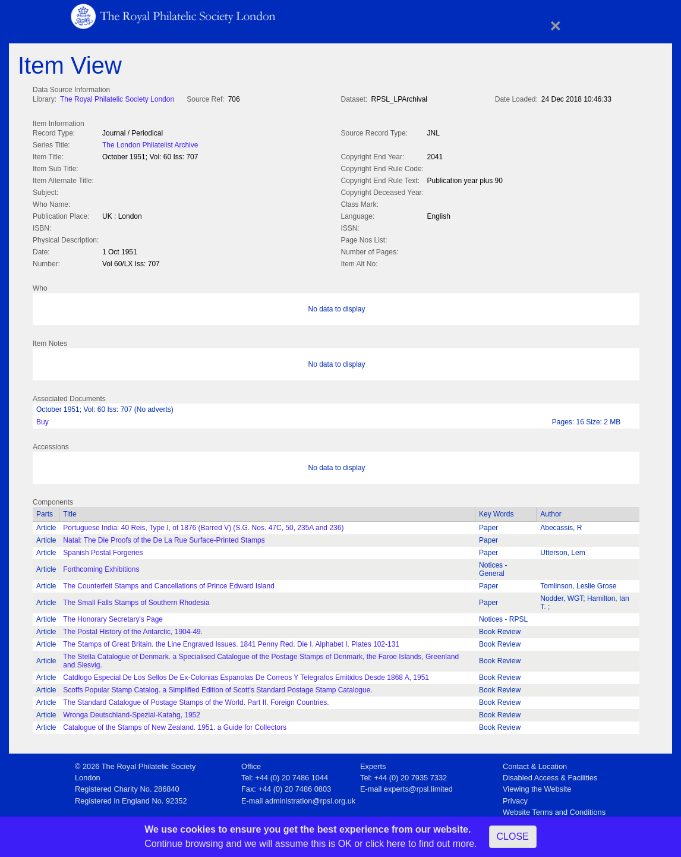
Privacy (515, 798)
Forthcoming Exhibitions (101, 567)
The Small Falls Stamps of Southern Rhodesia (136, 600)
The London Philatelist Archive (150, 144)
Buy (42, 419)
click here (385, 844)
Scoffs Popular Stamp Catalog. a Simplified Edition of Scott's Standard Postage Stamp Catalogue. (217, 687)
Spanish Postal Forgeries (103, 550)
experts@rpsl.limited (418, 786)
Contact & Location (535, 764)
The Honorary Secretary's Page (113, 617)
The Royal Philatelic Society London (117, 99)
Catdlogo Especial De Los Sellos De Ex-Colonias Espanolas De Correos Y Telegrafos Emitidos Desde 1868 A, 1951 (246, 675)
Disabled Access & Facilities (550, 775)
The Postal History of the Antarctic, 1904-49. (133, 629)
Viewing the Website (537, 786)
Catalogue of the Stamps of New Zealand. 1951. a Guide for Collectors (174, 725)
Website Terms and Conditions (554, 809)
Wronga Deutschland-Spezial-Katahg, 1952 (131, 712)
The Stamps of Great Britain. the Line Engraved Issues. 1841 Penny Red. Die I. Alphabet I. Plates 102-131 (231, 642)
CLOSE (513, 836)
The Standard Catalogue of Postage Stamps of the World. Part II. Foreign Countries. (196, 700)
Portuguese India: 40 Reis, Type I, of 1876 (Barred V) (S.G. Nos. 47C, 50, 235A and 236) (203, 525)
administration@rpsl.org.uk (310, 798)
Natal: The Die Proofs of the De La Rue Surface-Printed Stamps (163, 538)
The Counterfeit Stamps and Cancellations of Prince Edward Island (169, 583)
